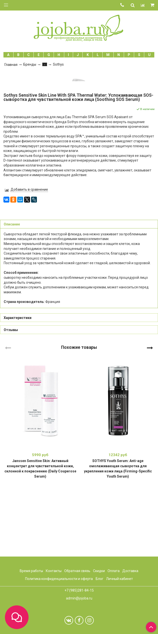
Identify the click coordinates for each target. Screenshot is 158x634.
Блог (99, 579)
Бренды (29, 64)
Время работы (31, 571)
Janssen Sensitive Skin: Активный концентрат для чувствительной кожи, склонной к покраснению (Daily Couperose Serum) (40, 539)
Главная (10, 65)
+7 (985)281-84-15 (79, 590)
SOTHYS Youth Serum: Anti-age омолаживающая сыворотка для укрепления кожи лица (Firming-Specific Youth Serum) (118, 539)
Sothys (58, 64)
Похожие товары (79, 417)
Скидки (99, 571)
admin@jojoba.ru (79, 598)
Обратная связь (77, 571)
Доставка (130, 571)
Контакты (54, 571)
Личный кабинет (119, 579)
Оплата (114, 571)
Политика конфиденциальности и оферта (59, 579)
